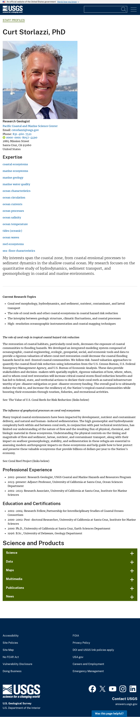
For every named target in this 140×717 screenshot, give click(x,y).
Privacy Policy (81, 642)
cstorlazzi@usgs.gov (25, 130)
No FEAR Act (11, 657)
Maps (10, 570)
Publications (15, 587)
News (10, 596)
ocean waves (11, 237)
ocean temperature (15, 224)
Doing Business (12, 671)
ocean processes (13, 210)
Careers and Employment (88, 664)
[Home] (13, 12)
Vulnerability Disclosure (17, 664)
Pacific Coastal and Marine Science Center (30, 126)
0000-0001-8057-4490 (21, 137)
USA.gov (78, 657)
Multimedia (14, 579)
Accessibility (11, 635)
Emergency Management (88, 671)
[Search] (124, 9)
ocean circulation (14, 197)
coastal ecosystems (15, 164)
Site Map (8, 650)
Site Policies (10, 642)
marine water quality (16, 184)
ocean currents (12, 204)
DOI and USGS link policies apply (93, 650)
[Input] (105, 9)
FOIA (76, 635)
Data (9, 561)
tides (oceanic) (12, 230)
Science (11, 552)
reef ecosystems (13, 244)
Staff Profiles (14, 20)
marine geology (13, 177)
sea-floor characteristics (19, 250)
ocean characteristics (16, 191)
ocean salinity (12, 217)
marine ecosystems (15, 171)
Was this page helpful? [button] (109, 713)
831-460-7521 (22, 134)
